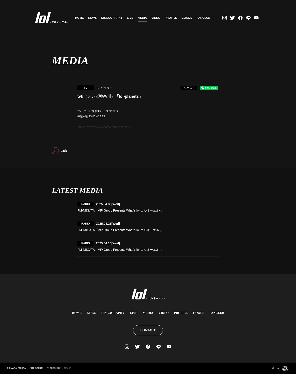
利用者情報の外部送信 (59, 368)
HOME (80, 17)
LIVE (131, 17)
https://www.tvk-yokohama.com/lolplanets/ (104, 127)
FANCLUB (204, 17)
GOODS (188, 17)
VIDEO (156, 17)
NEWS (93, 17)
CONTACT (148, 330)
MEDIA (143, 17)
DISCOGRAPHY (113, 17)
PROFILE (172, 17)
